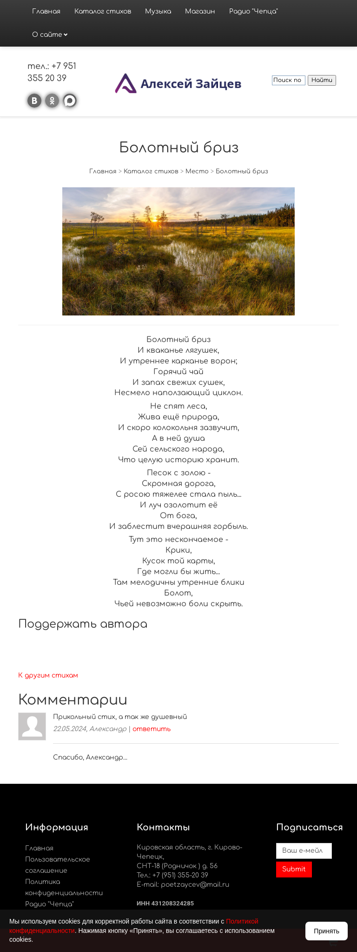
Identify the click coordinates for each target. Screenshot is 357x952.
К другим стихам (48, 675)
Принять (326, 931)
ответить (151, 729)
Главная (46, 11)
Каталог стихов (102, 11)
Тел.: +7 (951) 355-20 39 (172, 875)
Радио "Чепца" (253, 11)
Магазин (200, 11)
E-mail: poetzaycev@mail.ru (183, 884)
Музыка (158, 11)
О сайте (47, 34)
